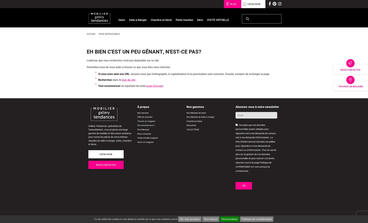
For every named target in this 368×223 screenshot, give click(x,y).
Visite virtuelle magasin (147, 137)
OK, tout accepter (190, 219)
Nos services (142, 113)
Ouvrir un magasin (145, 142)
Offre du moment (144, 117)
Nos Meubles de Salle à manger (200, 117)
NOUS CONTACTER (106, 165)
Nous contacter (350, 70)
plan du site (128, 80)
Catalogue (254, 4)
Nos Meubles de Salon (196, 113)
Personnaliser (230, 219)
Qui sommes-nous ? (146, 125)
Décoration (191, 125)
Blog (233, 4)
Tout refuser (211, 219)
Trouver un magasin (350, 86)
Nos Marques (143, 129)
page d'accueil (154, 86)
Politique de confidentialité (257, 219)
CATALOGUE (105, 154)
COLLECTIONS (193, 129)
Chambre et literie (194, 121)
